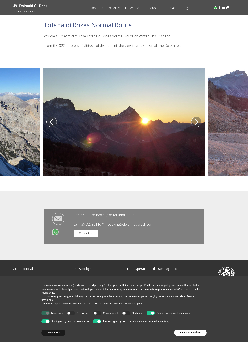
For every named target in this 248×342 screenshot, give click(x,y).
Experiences (133, 8)
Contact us (86, 233)
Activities (114, 8)
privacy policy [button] (163, 285)
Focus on (153, 8)
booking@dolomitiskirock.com (130, 224)
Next (196, 122)
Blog (185, 8)
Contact (171, 8)
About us (96, 8)
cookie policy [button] (48, 292)
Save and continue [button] (190, 332)
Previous (51, 122)
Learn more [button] (53, 332)
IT (234, 8)
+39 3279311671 (92, 224)
